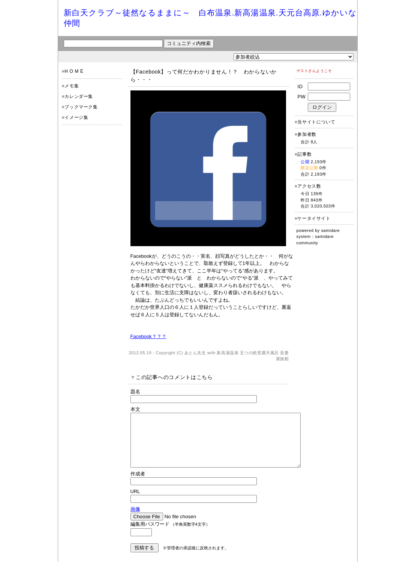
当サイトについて (316, 122)
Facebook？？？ (148, 336)
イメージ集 (76, 117)
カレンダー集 (78, 96)
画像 (135, 520)
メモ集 (71, 86)
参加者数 (305, 134)
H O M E (73, 71)
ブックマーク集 (80, 107)
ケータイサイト (313, 218)
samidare (330, 230)
